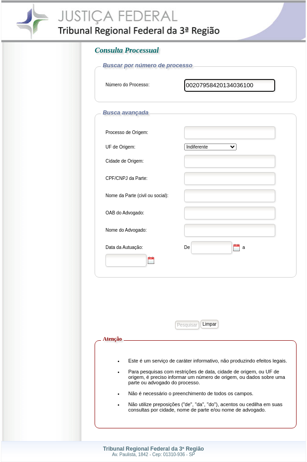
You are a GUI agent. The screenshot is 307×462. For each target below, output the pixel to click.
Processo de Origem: (127, 132)
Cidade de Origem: (125, 161)
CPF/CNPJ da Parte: (126, 178)
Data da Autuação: (124, 247)
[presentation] (164, 301)
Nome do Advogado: (126, 230)
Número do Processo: (128, 84)
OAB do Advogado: (125, 212)
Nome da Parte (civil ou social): (137, 195)
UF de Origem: (121, 146)
